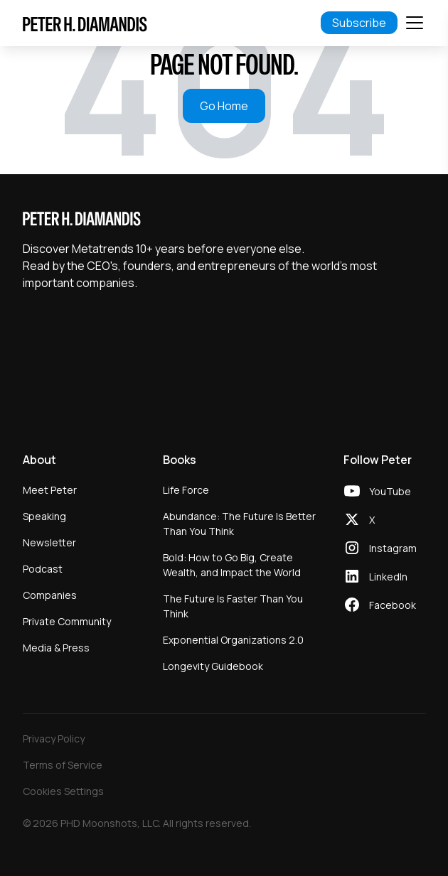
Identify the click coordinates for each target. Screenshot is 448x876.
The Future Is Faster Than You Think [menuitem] (233, 606)
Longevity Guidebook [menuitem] (213, 666)
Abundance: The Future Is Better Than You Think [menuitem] (239, 523)
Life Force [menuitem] (186, 490)
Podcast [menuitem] (43, 568)
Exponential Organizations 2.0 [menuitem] (233, 640)
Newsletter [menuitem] (49, 542)
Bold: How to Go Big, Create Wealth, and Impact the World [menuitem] (232, 565)
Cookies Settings (63, 791)
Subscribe (359, 23)
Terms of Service (62, 765)
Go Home (224, 106)
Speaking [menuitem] (44, 516)
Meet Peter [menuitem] (50, 490)
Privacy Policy (54, 738)
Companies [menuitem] (50, 595)
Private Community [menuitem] (67, 621)
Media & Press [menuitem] (56, 647)
